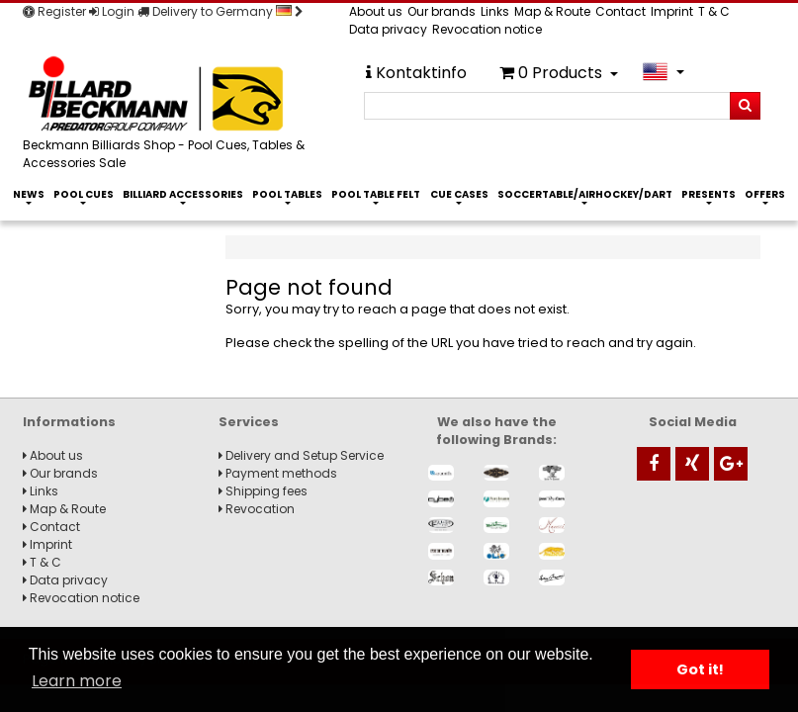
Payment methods (278, 473)
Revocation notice (487, 29)
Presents (708, 194)
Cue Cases (459, 194)
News (28, 194)
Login (111, 11)
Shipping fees (263, 491)
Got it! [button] (700, 669)
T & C (714, 11)
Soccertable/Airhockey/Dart (584, 194)
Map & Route (552, 11)
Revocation (257, 508)
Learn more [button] (77, 680)
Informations (69, 421)
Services (249, 421)
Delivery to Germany (220, 11)
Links (495, 11)
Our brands (441, 11)
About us (375, 11)
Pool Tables (287, 194)
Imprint (672, 11)
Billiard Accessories (183, 194)
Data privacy (388, 29)
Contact (620, 11)
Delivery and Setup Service (301, 455)
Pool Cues (83, 194)
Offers (765, 194)
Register (54, 11)
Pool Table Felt (375, 194)
